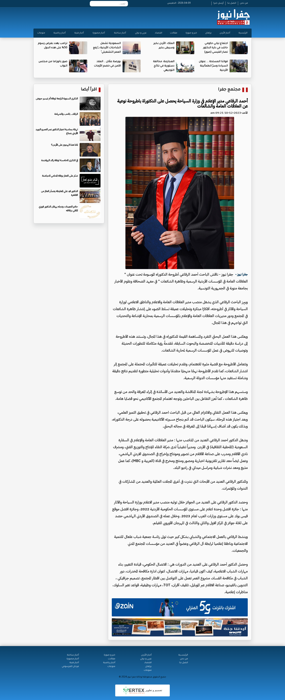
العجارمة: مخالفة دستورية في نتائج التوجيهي (163, 66)
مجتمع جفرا (229, 90)
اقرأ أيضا (89, 90)
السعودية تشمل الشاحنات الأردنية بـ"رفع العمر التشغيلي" (107, 48)
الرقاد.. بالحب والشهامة (66, 114)
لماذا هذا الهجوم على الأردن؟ (64, 145)
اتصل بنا (231, 3)
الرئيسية (243, 33)
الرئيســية (183, 655)
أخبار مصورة (99, 33)
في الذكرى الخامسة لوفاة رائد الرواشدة (59, 160)
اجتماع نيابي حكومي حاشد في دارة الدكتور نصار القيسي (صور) (215, 48)
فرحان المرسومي (70, 666)
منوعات (41, 33)
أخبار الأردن (225, 33)
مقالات (173, 33)
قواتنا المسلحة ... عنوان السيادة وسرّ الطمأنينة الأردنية (213, 66)
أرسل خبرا (218, 3)
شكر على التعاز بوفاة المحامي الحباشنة (60, 176)
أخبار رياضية (60, 33)
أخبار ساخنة (120, 33)
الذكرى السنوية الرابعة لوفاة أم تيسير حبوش (57, 98)
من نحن (244, 3)
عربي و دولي (140, 33)
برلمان (208, 33)
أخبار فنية (79, 33)
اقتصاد (158, 33)
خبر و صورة (191, 33)
